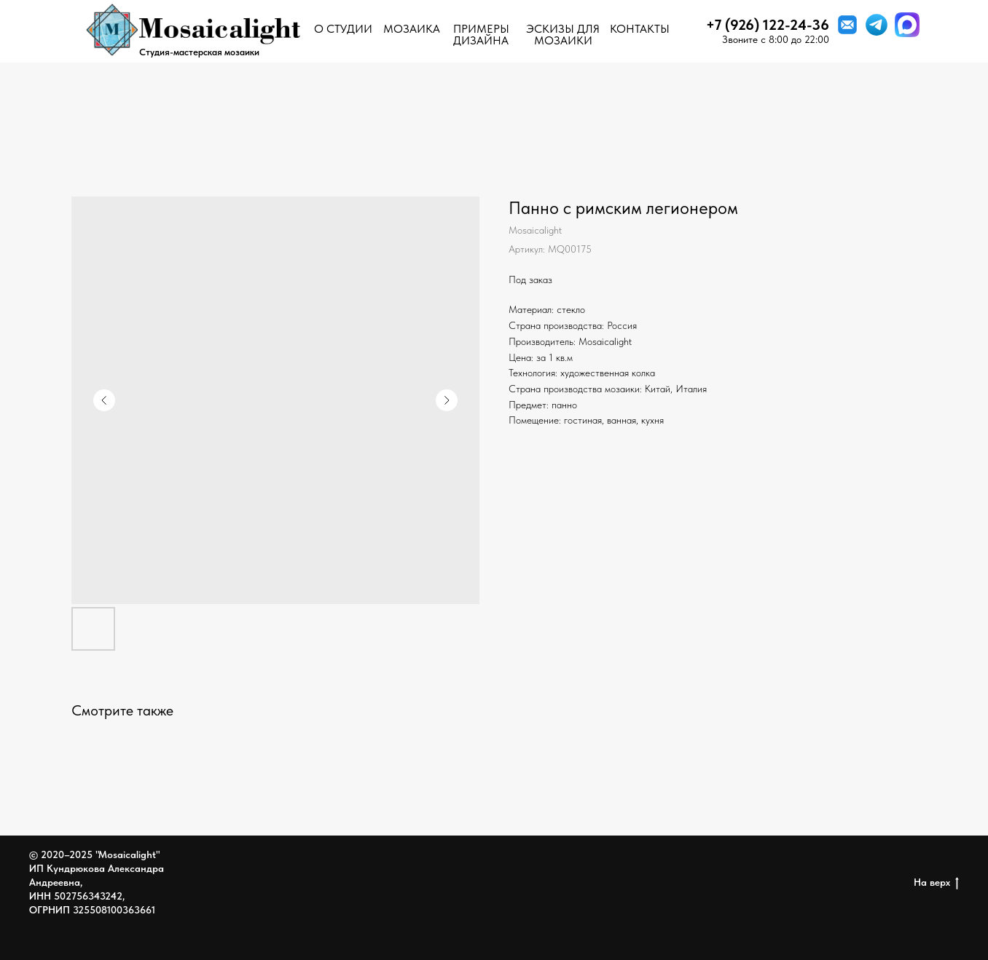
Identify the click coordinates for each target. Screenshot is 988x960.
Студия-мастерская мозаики (199, 52)
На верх (936, 882)
